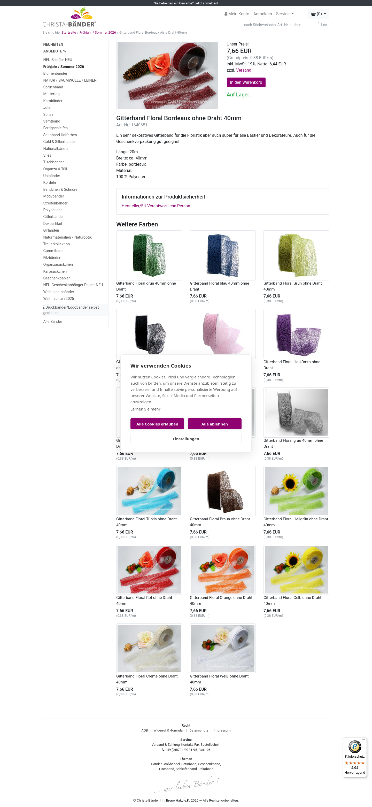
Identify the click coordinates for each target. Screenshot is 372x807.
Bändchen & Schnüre (60, 189)
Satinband (188, 764)
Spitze (48, 114)
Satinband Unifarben (60, 135)
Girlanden (51, 230)
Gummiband (53, 251)
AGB (144, 730)
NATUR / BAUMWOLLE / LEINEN (70, 80)
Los (324, 25)
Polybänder (52, 210)
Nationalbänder (55, 149)
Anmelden (262, 13)
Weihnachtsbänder (58, 292)
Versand (243, 70)
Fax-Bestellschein (207, 745)
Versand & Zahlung (166, 745)
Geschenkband (209, 764)
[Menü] (364, 740)
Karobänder (52, 101)
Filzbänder (51, 258)
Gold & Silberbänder (59, 142)
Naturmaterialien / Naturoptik (67, 237)
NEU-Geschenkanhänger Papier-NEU (73, 285)
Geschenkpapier (56, 278)
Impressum (222, 730)
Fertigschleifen (55, 128)
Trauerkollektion (56, 244)
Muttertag (51, 94)
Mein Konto (236, 13)
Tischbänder (53, 162)
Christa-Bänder (148, 800)
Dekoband (205, 769)
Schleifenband (186, 769)
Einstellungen (186, 438)
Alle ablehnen (215, 424)
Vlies (47, 155)
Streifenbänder (55, 203)
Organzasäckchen (58, 264)
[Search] (280, 25)
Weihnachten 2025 (58, 298)
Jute (46, 107)
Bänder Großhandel (165, 764)
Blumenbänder (55, 73)
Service (283, 13)
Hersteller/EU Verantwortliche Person (156, 205)
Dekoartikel (52, 224)
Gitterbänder (53, 217)
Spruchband (53, 87)
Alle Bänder (52, 321)
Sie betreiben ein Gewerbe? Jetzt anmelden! (186, 3)
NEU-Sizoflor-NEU (57, 60)
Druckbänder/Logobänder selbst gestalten (71, 310)
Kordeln (49, 182)
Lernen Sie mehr (145, 409)
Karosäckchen (55, 271)
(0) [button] (317, 13)
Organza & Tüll (55, 169)
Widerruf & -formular (168, 730)
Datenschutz (198, 730)
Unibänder (51, 176)
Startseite (68, 32)
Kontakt (187, 745)
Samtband (51, 121)
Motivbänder (53, 196)
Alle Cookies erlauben (157, 424)
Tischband (166, 769)
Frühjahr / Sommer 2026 (98, 32)
